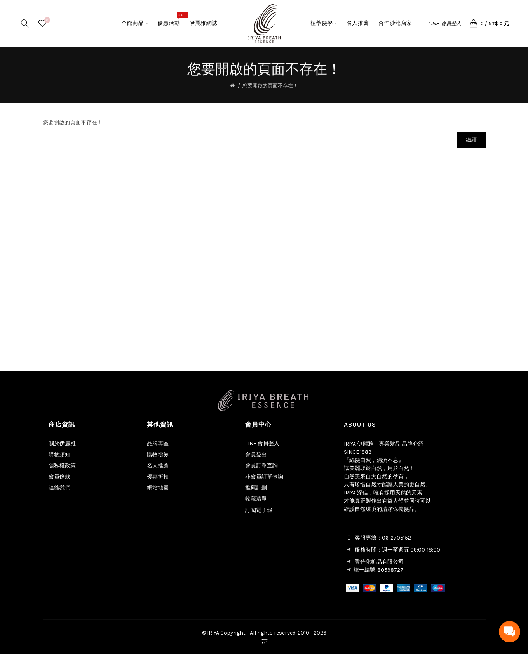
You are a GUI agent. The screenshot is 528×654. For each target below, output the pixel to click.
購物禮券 (158, 454)
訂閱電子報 (258, 510)
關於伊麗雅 (62, 443)
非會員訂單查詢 (264, 477)
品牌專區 (158, 443)
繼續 (471, 140)
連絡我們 (59, 487)
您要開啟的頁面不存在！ (270, 85)
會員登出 (256, 454)
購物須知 (59, 454)
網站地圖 (158, 487)
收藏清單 (256, 499)
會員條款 (59, 477)
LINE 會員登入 (445, 23)
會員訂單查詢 (261, 465)
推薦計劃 (256, 487)
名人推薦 (158, 465)
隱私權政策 (62, 465)
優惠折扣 (158, 477)
